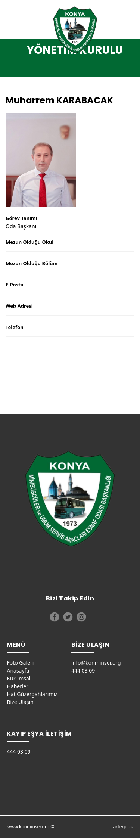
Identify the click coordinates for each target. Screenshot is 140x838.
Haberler (17, 686)
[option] (70, 160)
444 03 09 (83, 670)
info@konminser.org (96, 662)
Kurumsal (18, 678)
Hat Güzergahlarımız (32, 694)
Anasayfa (18, 670)
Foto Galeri (20, 662)
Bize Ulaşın (20, 701)
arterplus (123, 826)
